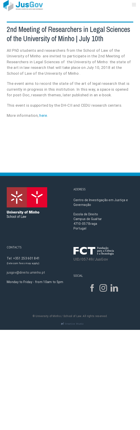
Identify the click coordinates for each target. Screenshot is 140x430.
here (43, 115)
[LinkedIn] (114, 288)
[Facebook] (92, 288)
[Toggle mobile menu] (134, 4)
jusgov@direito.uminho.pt (26, 272)
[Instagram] (103, 288)
